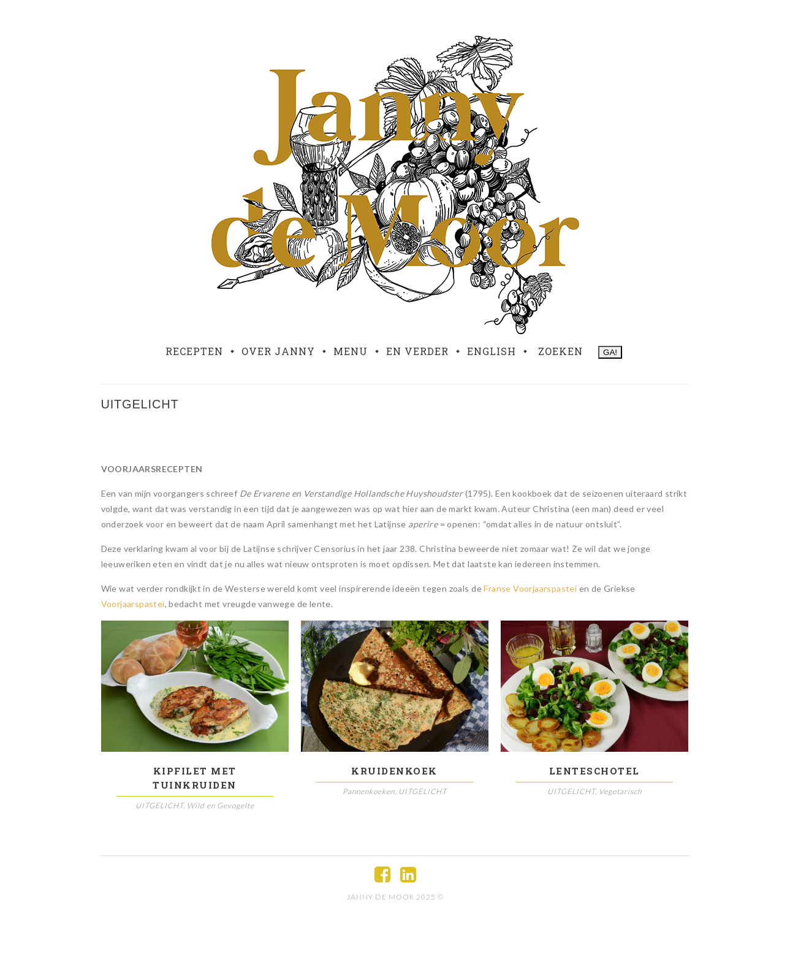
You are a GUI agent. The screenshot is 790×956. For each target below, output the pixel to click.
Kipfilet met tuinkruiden (195, 778)
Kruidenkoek (394, 771)
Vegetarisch (620, 791)
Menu (350, 351)
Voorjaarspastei (133, 603)
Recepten (194, 351)
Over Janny (278, 351)
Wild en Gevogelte (220, 805)
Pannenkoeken (369, 791)
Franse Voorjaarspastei (530, 588)
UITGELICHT (159, 805)
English (491, 351)
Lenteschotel (594, 771)
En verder (417, 351)
